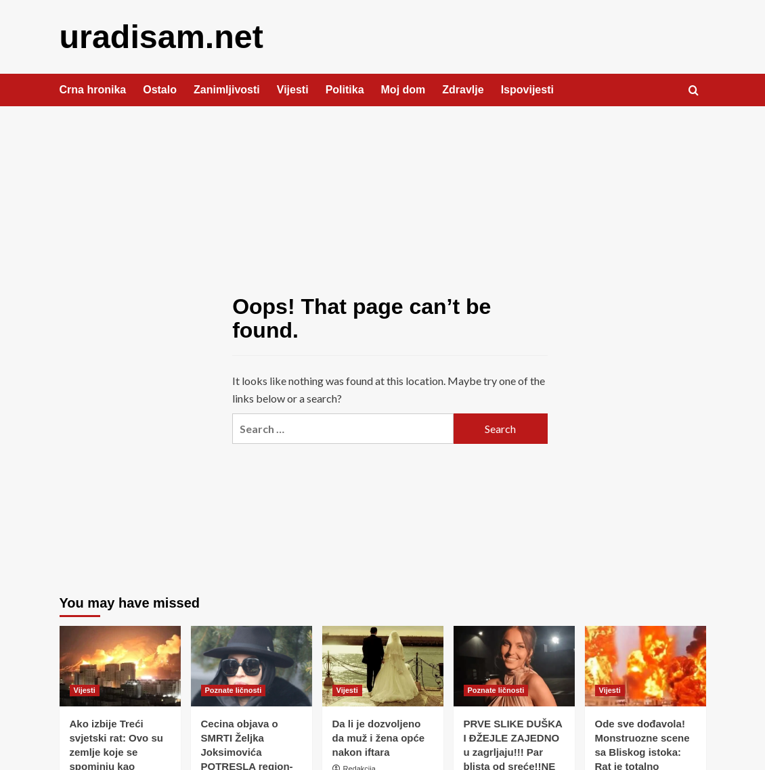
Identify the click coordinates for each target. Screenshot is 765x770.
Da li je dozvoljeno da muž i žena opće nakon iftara (378, 737)
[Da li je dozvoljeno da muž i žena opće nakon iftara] (382, 665)
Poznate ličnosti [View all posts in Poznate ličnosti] (233, 689)
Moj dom (403, 89)
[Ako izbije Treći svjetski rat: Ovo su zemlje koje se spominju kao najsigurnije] (120, 665)
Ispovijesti (527, 89)
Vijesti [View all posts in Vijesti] (84, 689)
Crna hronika (93, 89)
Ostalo (160, 89)
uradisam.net (161, 36)
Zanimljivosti (227, 89)
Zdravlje (462, 89)
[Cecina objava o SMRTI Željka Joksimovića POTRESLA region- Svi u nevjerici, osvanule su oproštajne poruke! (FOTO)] (251, 665)
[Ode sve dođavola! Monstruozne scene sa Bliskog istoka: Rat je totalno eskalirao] (645, 665)
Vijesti (293, 89)
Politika (345, 89)
